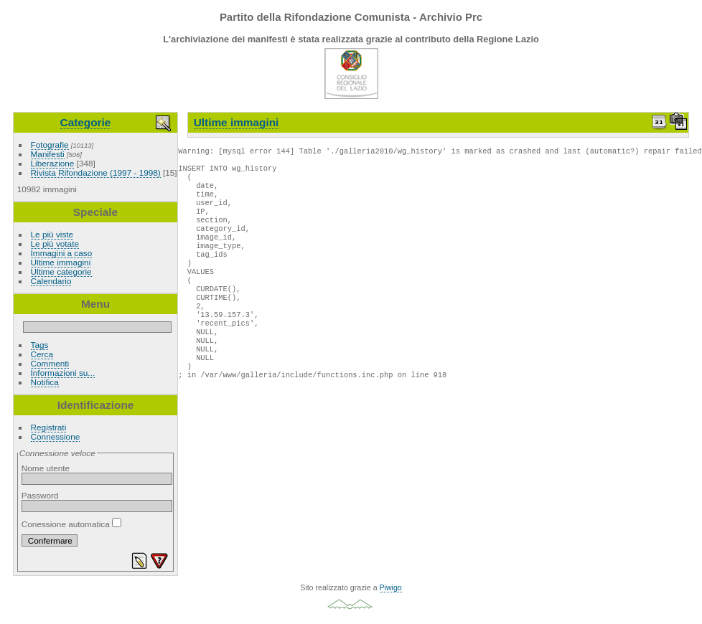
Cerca (42, 354)
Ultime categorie (61, 271)
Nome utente (46, 468)
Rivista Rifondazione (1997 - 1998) (96, 172)
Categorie (85, 122)
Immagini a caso (62, 252)
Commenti (50, 363)
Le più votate (55, 243)
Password (40, 495)
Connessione (55, 436)
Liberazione (53, 163)
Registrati (49, 427)
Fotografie (50, 144)
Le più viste (52, 234)
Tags (40, 344)
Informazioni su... (63, 372)
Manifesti (48, 154)
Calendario (51, 280)
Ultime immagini (61, 262)
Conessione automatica (71, 524)
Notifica (45, 382)
